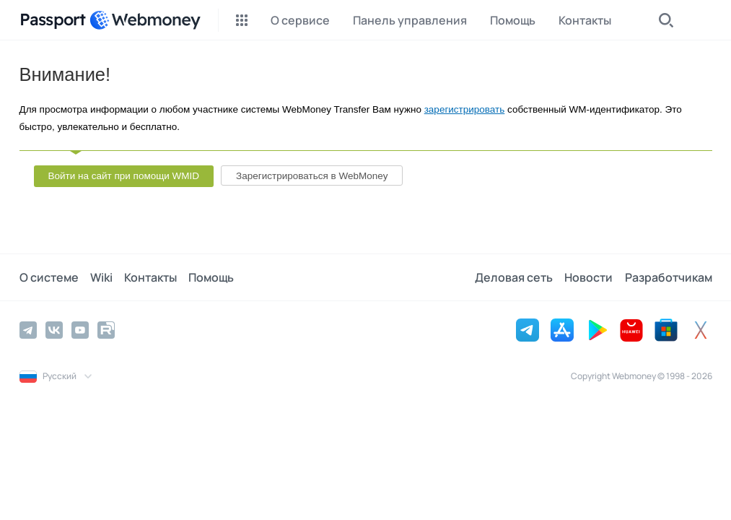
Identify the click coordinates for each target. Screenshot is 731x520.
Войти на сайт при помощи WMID (124, 175)
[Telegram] (28, 330)
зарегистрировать (464, 109)
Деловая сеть (514, 277)
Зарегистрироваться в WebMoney (312, 175)
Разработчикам (668, 277)
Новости (589, 277)
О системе (49, 277)
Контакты (150, 277)
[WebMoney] (145, 20)
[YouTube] (80, 330)
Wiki (101, 277)
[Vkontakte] (54, 330)
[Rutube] (106, 330)
